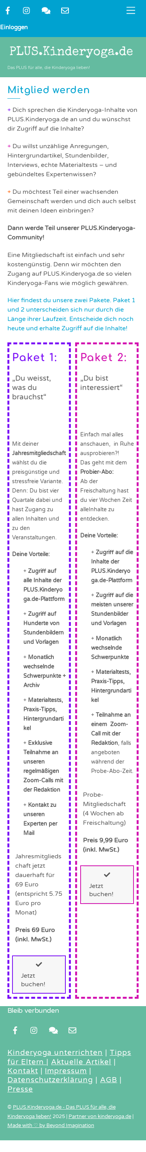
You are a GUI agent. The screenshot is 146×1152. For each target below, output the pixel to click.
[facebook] (8, 10)
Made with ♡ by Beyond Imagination (50, 1125)
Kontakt (22, 1071)
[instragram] (27, 10)
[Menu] (131, 10)
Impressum (66, 1071)
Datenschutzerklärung (50, 1080)
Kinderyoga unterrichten (55, 1052)
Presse (20, 1089)
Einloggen (14, 27)
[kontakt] (46, 10)
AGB (108, 1080)
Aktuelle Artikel (81, 1062)
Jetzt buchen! (33, 974)
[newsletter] (65, 10)
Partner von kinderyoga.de (100, 1116)
